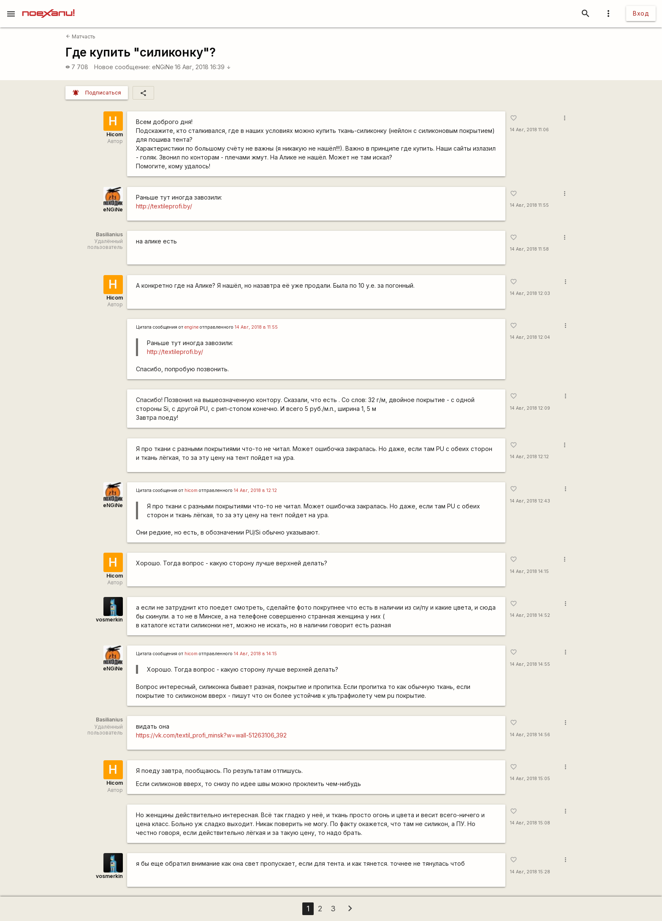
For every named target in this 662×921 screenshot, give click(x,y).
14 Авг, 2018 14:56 (530, 734)
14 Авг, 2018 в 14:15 (255, 653)
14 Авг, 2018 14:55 (530, 664)
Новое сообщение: (122, 66)
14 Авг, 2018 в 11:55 (256, 327)
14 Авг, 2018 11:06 (529, 129)
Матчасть (80, 36)
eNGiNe (163, 66)
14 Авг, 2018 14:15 (529, 571)
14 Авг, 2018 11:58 (529, 249)
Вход (641, 13)
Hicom (114, 134)
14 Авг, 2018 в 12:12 (255, 490)
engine (191, 327)
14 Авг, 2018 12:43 (530, 501)
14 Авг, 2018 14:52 (530, 615)
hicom (191, 490)
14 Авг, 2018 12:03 (530, 293)
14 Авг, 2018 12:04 (530, 337)
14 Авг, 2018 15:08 (530, 823)
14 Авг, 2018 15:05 (530, 778)
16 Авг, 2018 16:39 (203, 66)
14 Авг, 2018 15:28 (530, 872)
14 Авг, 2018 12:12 (529, 456)
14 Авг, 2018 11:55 (529, 205)
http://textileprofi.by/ (164, 206)
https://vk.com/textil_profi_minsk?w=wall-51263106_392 (211, 735)
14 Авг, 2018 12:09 (530, 408)
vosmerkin (109, 619)
